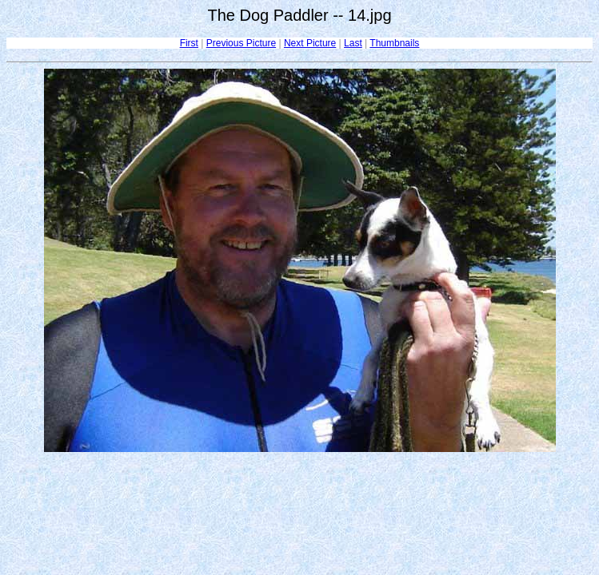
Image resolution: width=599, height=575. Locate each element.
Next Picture (310, 43)
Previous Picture (241, 43)
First (189, 43)
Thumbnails (394, 43)
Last (353, 43)
